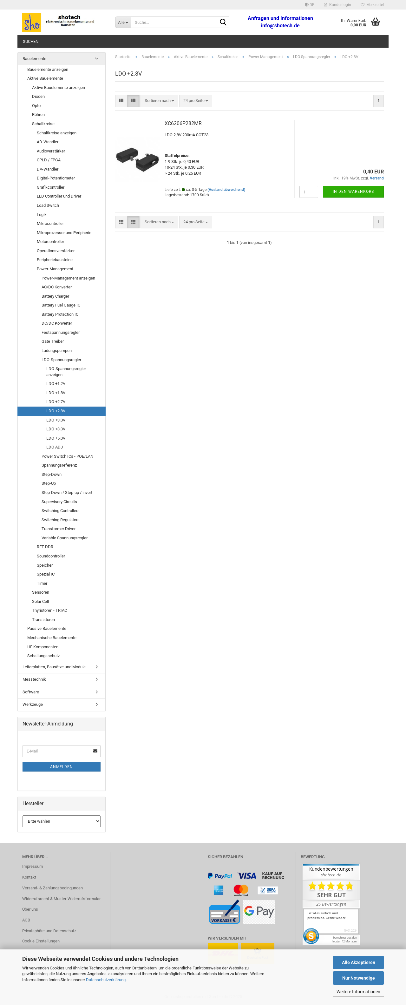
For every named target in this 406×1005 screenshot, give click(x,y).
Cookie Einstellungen (41, 941)
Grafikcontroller (50, 187)
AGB (26, 920)
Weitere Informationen (358, 991)
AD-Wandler (47, 141)
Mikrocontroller (50, 223)
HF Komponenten (42, 646)
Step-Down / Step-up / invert (67, 492)
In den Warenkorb (353, 191)
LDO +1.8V (55, 392)
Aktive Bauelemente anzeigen (58, 87)
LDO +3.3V (55, 429)
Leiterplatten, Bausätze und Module (54, 666)
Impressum (32, 866)
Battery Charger (55, 296)
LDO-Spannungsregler (61, 359)
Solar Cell (40, 601)
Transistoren (43, 619)
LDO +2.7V (55, 401)
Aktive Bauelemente (45, 78)
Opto (36, 105)
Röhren (38, 114)
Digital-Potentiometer (56, 178)
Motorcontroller (50, 241)
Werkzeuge (33, 704)
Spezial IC (46, 574)
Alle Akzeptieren (358, 962)
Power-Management (55, 268)
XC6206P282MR (183, 123)
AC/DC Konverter (57, 287)
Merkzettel (372, 5)
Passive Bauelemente (46, 628)
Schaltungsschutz (43, 655)
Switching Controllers (61, 510)
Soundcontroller (51, 556)
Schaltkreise (43, 123)
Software (31, 692)
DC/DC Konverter (57, 323)
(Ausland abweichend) (226, 189)
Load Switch (48, 205)
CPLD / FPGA (49, 160)
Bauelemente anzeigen (47, 69)
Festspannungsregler (61, 332)
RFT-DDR (45, 546)
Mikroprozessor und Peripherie (64, 232)
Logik (42, 214)
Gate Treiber (53, 341)
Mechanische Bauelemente (51, 637)
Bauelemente (34, 58)
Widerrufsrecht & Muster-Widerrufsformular (61, 898)
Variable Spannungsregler (65, 538)
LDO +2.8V (55, 410)
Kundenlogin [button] (337, 5)
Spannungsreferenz (59, 465)
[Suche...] (123, 22)
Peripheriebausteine (55, 259)
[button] (309, 5)
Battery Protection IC (60, 314)
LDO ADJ (54, 447)
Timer (42, 583)
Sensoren (40, 592)
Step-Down (52, 474)
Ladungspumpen (57, 350)
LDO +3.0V (55, 420)
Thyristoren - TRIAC (49, 610)
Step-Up (49, 483)
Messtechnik (34, 679)
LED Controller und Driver (59, 196)
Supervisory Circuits (59, 501)
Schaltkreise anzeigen (56, 133)
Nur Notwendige (358, 978)
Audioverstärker (51, 151)
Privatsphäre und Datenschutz (49, 930)
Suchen (30, 41)
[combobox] (159, 101)
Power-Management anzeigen (68, 278)
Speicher (45, 565)
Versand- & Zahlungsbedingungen (52, 888)
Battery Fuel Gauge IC (61, 305)
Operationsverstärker (56, 250)
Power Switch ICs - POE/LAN (67, 456)
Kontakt (29, 877)
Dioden (38, 96)
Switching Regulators (61, 519)
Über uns (30, 909)
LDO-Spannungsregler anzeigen (66, 371)
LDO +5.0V (55, 438)
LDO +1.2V (55, 383)
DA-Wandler (47, 169)
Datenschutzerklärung (106, 979)
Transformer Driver (58, 528)
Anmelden (61, 767)
